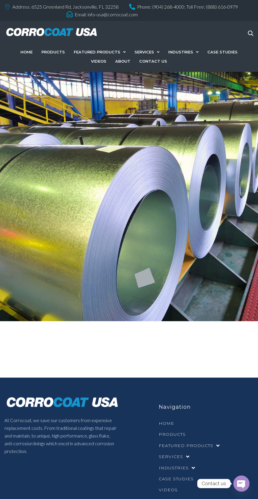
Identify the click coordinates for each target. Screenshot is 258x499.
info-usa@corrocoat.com (113, 14)
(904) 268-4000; (168, 6)
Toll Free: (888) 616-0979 (212, 6)
